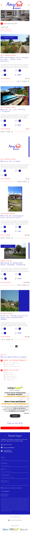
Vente (7, 13)
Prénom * (4, 463)
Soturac (9, 372)
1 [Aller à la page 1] (13, 346)
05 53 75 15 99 (7, 444)
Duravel (9, 374)
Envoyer (4, 494)
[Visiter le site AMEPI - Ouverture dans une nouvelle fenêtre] (5, 529)
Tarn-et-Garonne (13, 366)
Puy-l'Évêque (11, 378)
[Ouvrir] (1, 5)
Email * (4, 469)
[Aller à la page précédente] (11, 346)
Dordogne (10, 364)
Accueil (3, 13)
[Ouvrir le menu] (28, 5)
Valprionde (11, 376)
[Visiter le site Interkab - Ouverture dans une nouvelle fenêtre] (14, 529)
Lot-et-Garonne (13, 363)
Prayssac (10, 379)
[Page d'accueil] (15, 5)
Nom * (3, 457)
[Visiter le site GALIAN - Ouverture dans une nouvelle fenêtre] (24, 529)
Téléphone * (5, 475)
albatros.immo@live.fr (9, 447)
